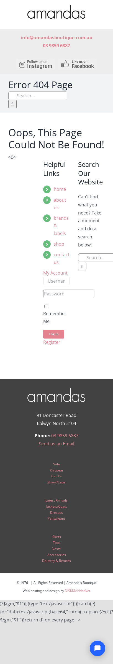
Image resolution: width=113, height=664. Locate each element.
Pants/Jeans (57, 518)
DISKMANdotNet (77, 590)
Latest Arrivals (56, 500)
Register (51, 342)
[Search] (12, 104)
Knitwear (56, 470)
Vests (56, 548)
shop (59, 244)
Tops (56, 542)
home (60, 189)
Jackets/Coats (56, 506)
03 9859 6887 (64, 436)
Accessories (56, 554)
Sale (56, 464)
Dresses (56, 512)
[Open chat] (97, 648)
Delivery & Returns (56, 560)
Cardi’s (56, 476)
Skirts (56, 536)
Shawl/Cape (56, 482)
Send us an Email (56, 444)
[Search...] (37, 96)
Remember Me (54, 314)
